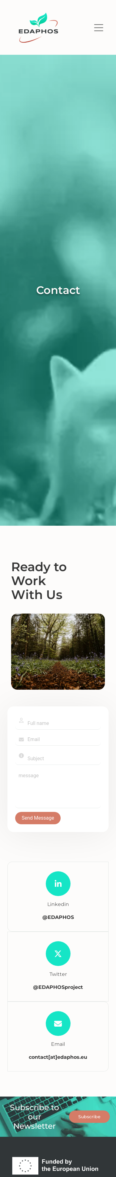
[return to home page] (38, 27)
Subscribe (89, 1116)
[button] (99, 28)
